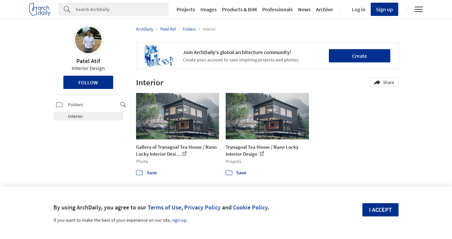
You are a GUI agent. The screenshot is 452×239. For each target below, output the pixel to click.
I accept (380, 209)
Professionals (277, 9)
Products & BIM (239, 9)
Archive (324, 9)
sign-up (179, 220)
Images (208, 9)
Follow (88, 82)
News (304, 9)
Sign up (384, 9)
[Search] (122, 9)
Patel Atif (88, 61)
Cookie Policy (250, 207)
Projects (186, 9)
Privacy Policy (202, 207)
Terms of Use (164, 207)
